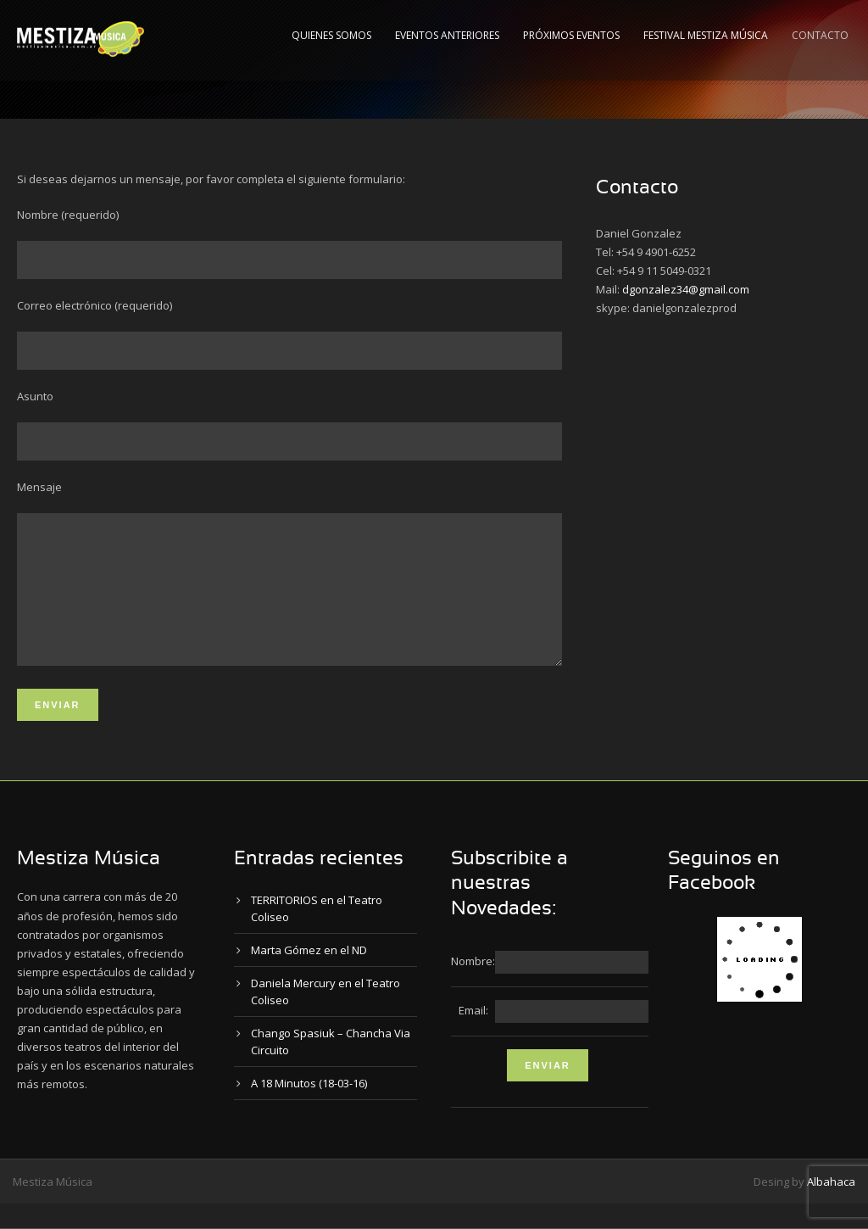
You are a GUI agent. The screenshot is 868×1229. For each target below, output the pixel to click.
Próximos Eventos (571, 35)
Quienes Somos (331, 35)
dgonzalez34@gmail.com (685, 289)
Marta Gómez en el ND (309, 975)
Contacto (820, 35)
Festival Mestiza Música (705, 35)
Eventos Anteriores (447, 35)
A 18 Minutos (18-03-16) (309, 1108)
